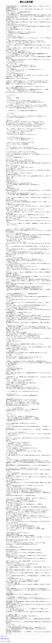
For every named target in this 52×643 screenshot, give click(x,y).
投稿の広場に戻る (5, 638)
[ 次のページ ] (4, 636)
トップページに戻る (5, 641)
